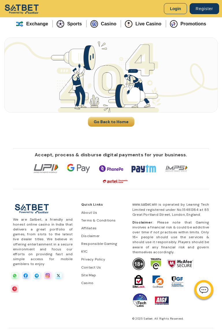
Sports (69, 24)
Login (175, 8)
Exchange (32, 24)
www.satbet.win (144, 204)
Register (204, 8)
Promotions (188, 24)
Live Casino (143, 24)
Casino (103, 24)
